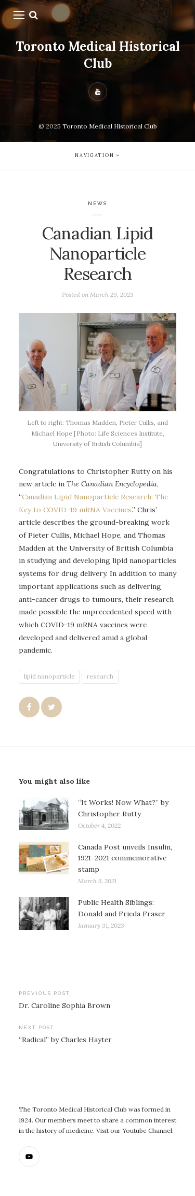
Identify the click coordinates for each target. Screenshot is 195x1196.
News (98, 203)
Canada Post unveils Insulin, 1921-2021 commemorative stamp (125, 858)
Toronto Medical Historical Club (98, 54)
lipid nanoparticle (49, 676)
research (100, 676)
